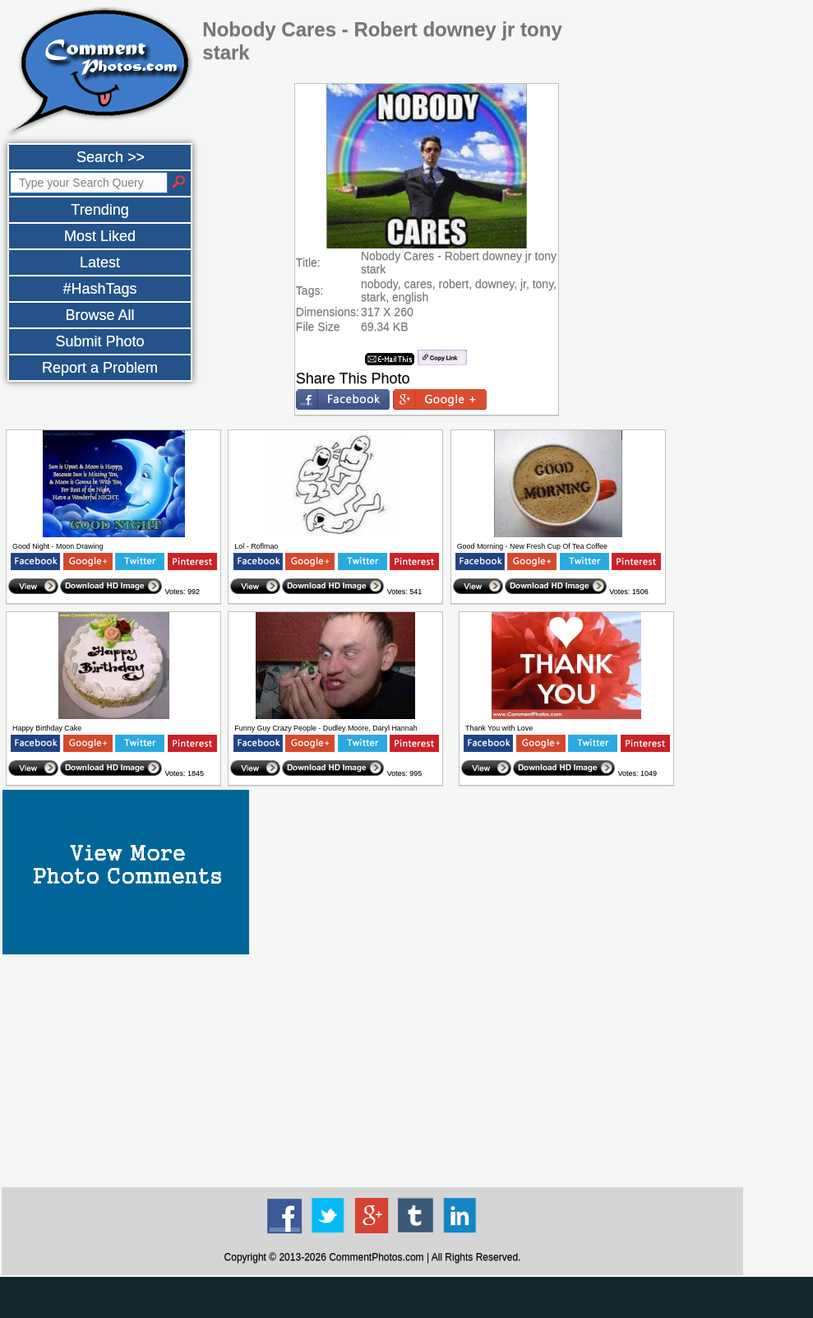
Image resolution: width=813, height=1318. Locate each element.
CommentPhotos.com (376, 1257)
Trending (99, 210)
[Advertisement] (372, 1069)
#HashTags (99, 289)
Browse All (99, 315)
